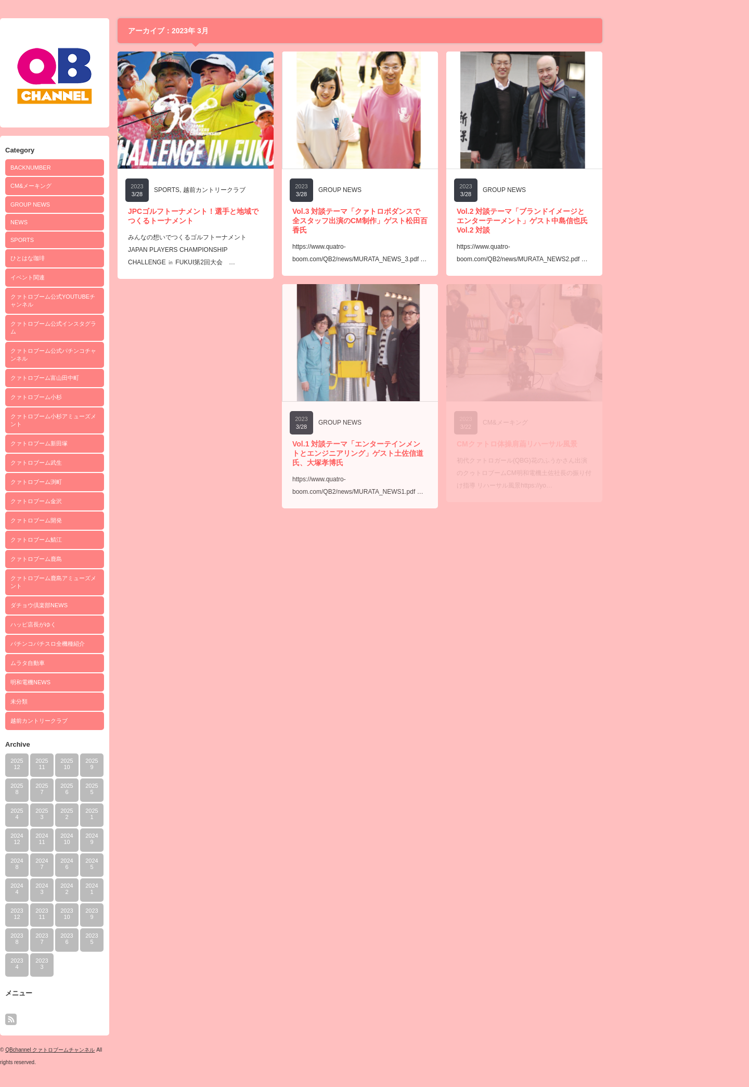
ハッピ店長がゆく (104, 624)
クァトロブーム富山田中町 (116, 378)
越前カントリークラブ (110, 721)
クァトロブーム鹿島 (107, 559)
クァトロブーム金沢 (107, 501)
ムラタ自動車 (99, 663)
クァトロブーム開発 (107, 520)
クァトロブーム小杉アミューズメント (124, 420)
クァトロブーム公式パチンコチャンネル (124, 355)
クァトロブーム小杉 (107, 397)
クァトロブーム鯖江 (107, 539)
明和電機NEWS (102, 682)
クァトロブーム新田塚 (110, 443)
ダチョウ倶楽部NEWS (110, 605)
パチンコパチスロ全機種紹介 (119, 644)
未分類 (90, 701)
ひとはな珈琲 (99, 258)
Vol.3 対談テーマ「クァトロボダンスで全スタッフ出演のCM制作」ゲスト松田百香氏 (431, 220)
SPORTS (93, 240)
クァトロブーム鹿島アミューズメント (124, 582)
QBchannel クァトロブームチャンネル (121, 1050)
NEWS (90, 222)
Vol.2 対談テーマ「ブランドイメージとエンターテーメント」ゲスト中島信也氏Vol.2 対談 (593, 220)
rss (82, 1019)
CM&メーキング (102, 186)
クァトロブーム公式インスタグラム (124, 328)
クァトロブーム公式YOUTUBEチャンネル (124, 300)
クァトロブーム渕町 (107, 482)
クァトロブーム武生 (107, 462)
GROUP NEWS (101, 204)
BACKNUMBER (102, 167)
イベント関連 (99, 277)
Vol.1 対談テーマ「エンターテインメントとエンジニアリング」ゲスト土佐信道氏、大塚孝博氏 (429, 453)
